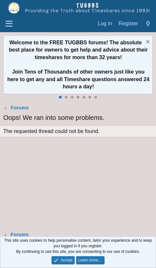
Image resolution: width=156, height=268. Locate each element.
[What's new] (148, 23)
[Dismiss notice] (147, 42)
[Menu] (9, 24)
